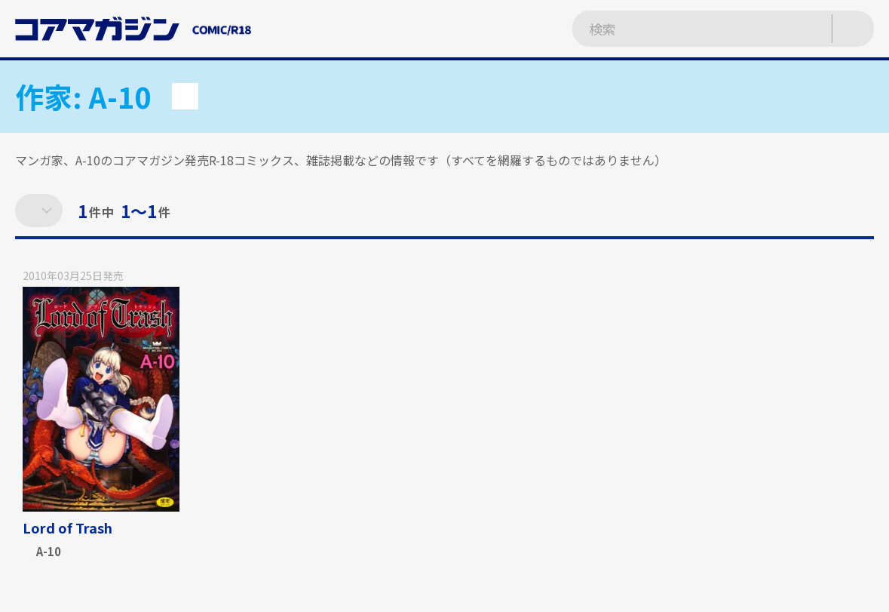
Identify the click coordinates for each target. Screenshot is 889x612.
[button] (185, 96)
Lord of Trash (67, 527)
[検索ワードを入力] (686, 29)
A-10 (48, 552)
